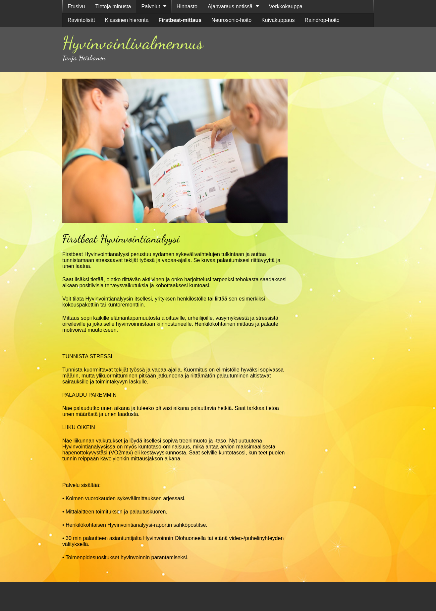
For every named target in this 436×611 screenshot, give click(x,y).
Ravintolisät (81, 20)
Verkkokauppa (285, 6)
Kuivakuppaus (278, 20)
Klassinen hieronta (127, 20)
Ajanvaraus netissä (230, 6)
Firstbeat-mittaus (179, 20)
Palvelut (150, 6)
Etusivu (76, 6)
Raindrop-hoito (322, 20)
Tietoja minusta (113, 6)
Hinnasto (187, 6)
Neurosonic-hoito (231, 20)
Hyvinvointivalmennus (132, 42)
